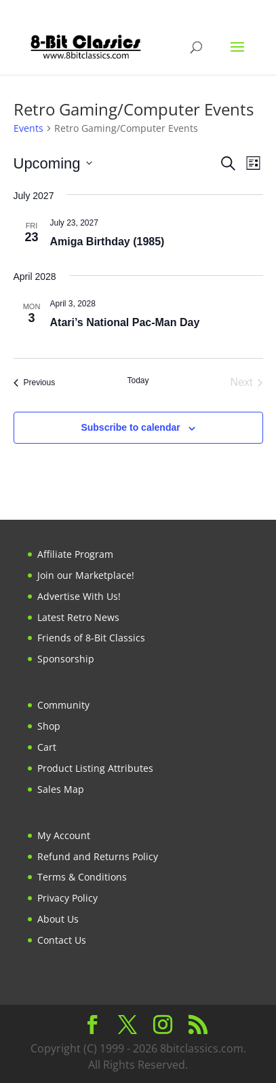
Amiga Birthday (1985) (107, 241)
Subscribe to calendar (130, 427)
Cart (46, 747)
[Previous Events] (35, 382)
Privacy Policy (67, 897)
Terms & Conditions (82, 876)
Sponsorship (65, 658)
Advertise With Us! (79, 596)
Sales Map (60, 789)
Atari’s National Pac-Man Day (125, 322)
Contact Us (61, 940)
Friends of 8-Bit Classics (91, 637)
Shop (48, 726)
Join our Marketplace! (85, 575)
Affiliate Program (75, 554)
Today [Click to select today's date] (138, 380)
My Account (63, 835)
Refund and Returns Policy (97, 856)
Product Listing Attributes (95, 768)
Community (63, 704)
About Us (58, 918)
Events (28, 128)
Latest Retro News (78, 617)
